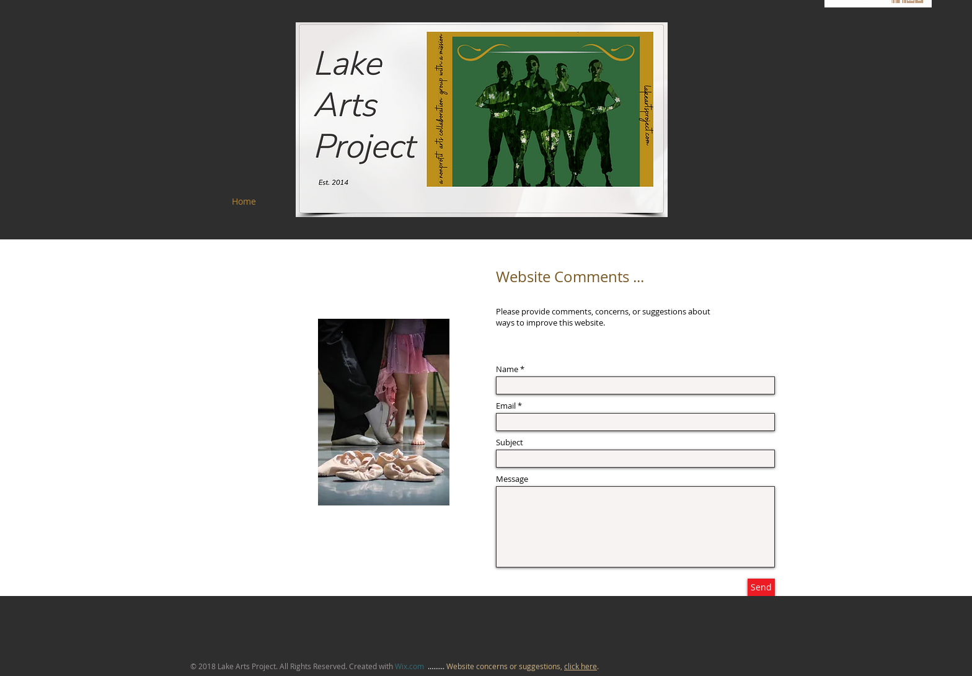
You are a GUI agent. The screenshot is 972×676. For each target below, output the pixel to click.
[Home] (244, 201)
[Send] (761, 587)
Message (512, 479)
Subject (509, 442)
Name (507, 369)
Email (506, 406)
